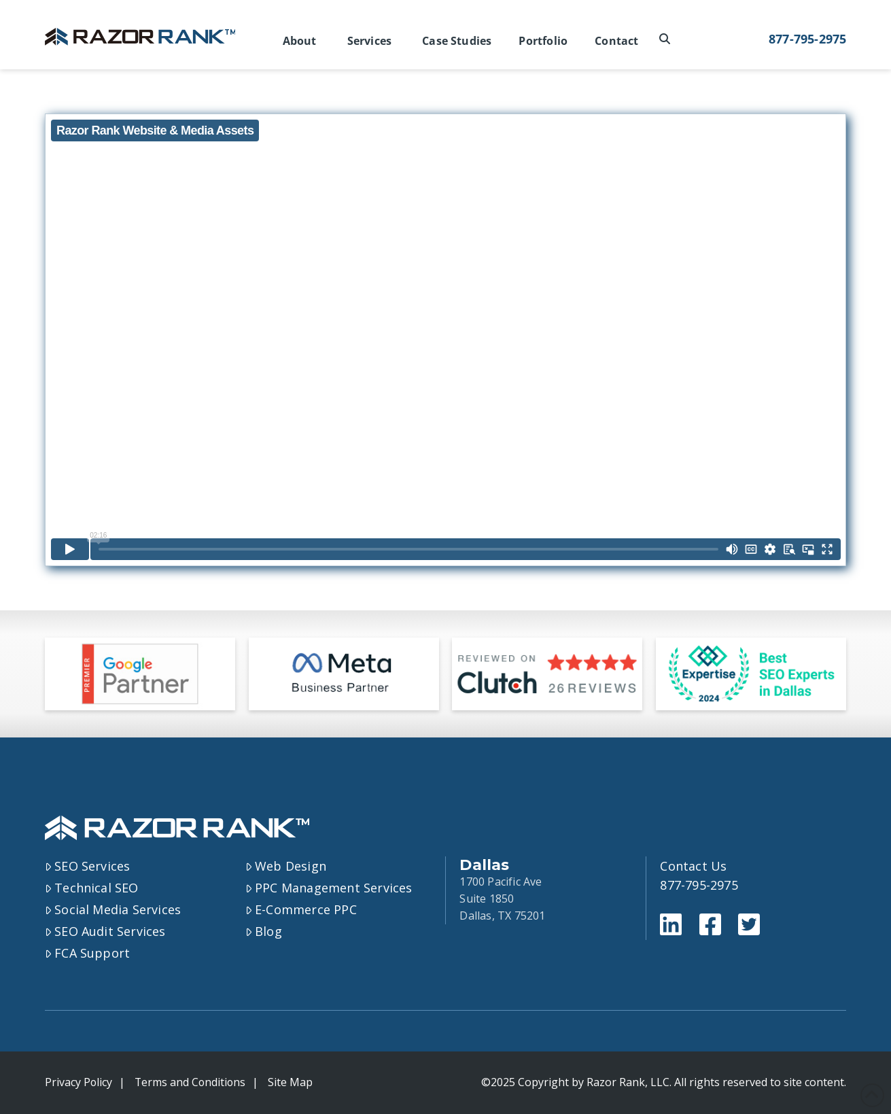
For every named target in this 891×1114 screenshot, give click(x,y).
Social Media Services (113, 909)
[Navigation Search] (666, 39)
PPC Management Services (329, 888)
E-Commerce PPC (301, 909)
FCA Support (87, 953)
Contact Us (693, 866)
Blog (263, 931)
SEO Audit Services (105, 931)
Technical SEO (92, 888)
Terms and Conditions (191, 1082)
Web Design (286, 866)
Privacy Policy (79, 1082)
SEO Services (87, 866)
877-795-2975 (807, 39)
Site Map (292, 1082)
